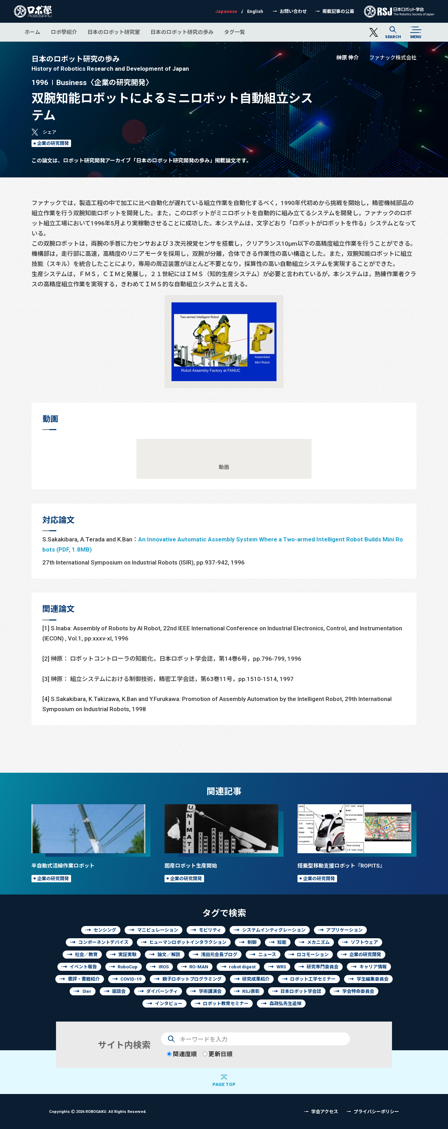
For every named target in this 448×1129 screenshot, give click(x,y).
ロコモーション (313, 954)
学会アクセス (324, 1111)
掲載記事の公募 (338, 11)
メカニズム (318, 942)
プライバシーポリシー (376, 1111)
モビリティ (210, 930)
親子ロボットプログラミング (192, 979)
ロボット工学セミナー (313, 979)
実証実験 (127, 954)
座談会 (119, 991)
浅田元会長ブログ (219, 954)
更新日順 (217, 1054)
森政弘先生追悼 (285, 1003)
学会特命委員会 (358, 991)
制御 (252, 942)
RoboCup (128, 967)
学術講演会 (210, 991)
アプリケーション (344, 930)
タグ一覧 (234, 32)
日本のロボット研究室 (114, 32)
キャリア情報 (373, 967)
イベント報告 (83, 967)
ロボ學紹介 (64, 32)
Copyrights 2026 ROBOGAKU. (98, 1111)
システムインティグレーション (274, 930)
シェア (49, 132)
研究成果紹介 (256, 979)
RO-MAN (198, 967)
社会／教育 (86, 954)
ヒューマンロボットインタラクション (187, 942)
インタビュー (168, 1003)
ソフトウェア (364, 942)
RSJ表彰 (251, 991)
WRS (281, 967)
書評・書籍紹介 (84, 979)
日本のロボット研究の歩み (182, 32)
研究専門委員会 (322, 967)
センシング (104, 930)
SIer (86, 991)
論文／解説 (169, 954)
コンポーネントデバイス (103, 942)
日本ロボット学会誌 (300, 991)
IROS (164, 967)
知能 (281, 942)
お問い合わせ (293, 11)
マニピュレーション (157, 930)
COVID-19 (130, 979)
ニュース (267, 954)
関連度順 (182, 1054)
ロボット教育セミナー (225, 1003)
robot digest (242, 967)
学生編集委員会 (372, 979)
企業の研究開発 (53, 143)
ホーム (32, 32)
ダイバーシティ (162, 991)
